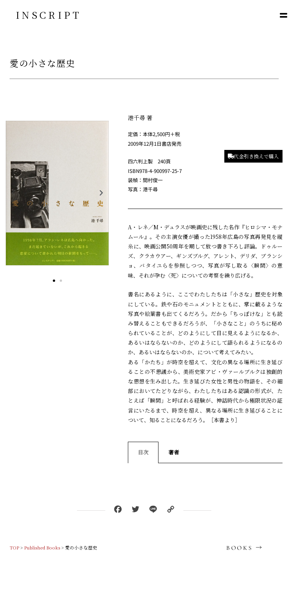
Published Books (42, 547)
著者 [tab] (173, 452)
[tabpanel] (205, 471)
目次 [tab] (143, 452)
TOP (14, 547)
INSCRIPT (48, 14)
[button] (283, 15)
